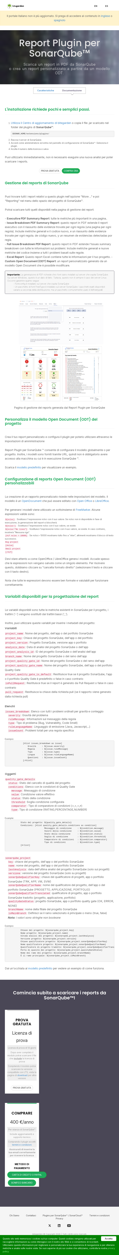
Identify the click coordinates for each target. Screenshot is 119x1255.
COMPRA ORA (71, 170)
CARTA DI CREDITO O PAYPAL (27, 1174)
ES (106, 6)
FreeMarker (83, 509)
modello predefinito (29, 467)
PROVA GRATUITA (50, 170)
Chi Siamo (14, 1215)
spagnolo (59, 20)
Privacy (59, 1218)
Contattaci (31, 1215)
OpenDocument (31, 501)
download (22, 1075)
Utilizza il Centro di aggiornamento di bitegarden (41, 123)
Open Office (84, 501)
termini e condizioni (22, 1144)
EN (95, 6)
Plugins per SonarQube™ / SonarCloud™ (63, 1215)
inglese (105, 16)
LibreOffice (102, 501)
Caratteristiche (45, 90)
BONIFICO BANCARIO (22, 1182)
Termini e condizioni (99, 1215)
